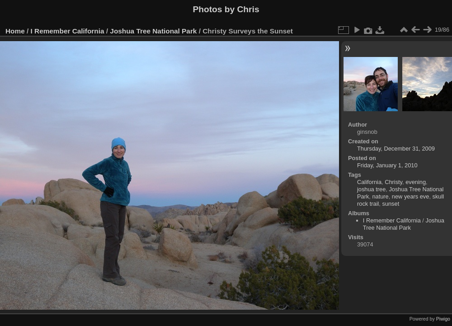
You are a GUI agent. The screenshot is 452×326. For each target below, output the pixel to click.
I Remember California (67, 31)
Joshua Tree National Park (153, 31)
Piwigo (443, 318)
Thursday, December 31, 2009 (396, 148)
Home (15, 31)
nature (380, 196)
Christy (393, 182)
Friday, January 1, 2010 (387, 165)
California (369, 182)
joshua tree (371, 189)
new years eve (410, 196)
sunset (390, 203)
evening (415, 182)
